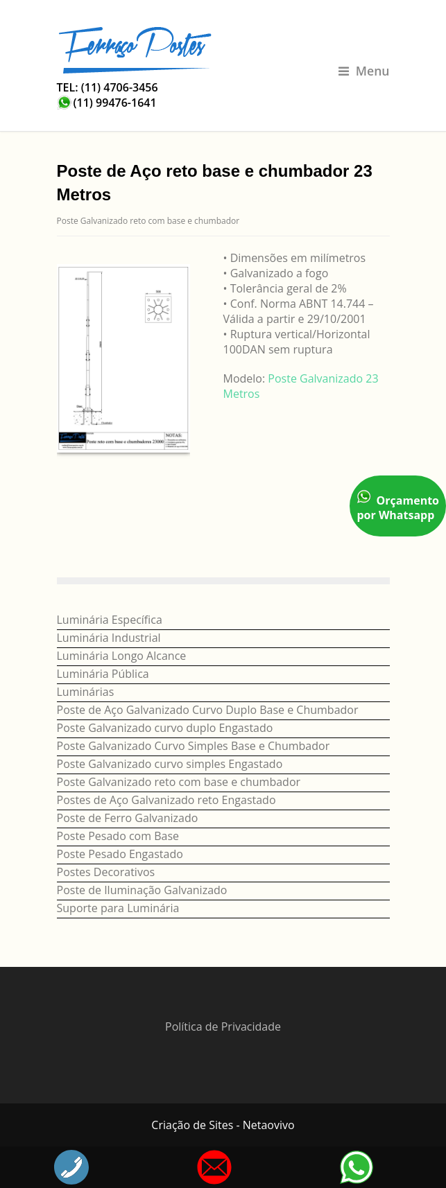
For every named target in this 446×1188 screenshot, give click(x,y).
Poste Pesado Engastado (120, 854)
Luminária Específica (109, 619)
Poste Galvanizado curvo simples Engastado (170, 763)
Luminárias (85, 691)
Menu (364, 70)
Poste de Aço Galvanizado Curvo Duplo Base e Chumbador (208, 709)
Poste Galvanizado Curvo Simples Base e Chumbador (193, 745)
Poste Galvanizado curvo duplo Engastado (165, 727)
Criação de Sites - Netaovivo (222, 1125)
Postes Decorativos (106, 872)
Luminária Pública (103, 673)
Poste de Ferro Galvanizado (127, 818)
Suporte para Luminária (118, 908)
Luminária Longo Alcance (122, 655)
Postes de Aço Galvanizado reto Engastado (166, 799)
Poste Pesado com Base (118, 836)
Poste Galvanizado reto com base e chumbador (148, 221)
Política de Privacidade (223, 1026)
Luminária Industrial (109, 637)
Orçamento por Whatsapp (398, 506)
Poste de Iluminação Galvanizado (142, 890)
